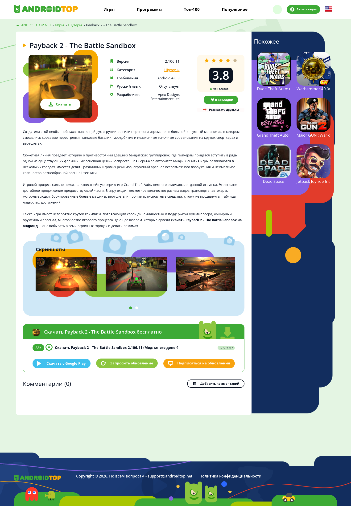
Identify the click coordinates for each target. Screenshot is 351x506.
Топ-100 (192, 9)
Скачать (63, 104)
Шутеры (172, 70)
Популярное (235, 9)
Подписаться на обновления (203, 363)
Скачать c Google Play (66, 363)
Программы (149, 9)
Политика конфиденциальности (230, 475)
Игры (109, 9)
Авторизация (306, 9)
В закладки (224, 100)
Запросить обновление (131, 363)
